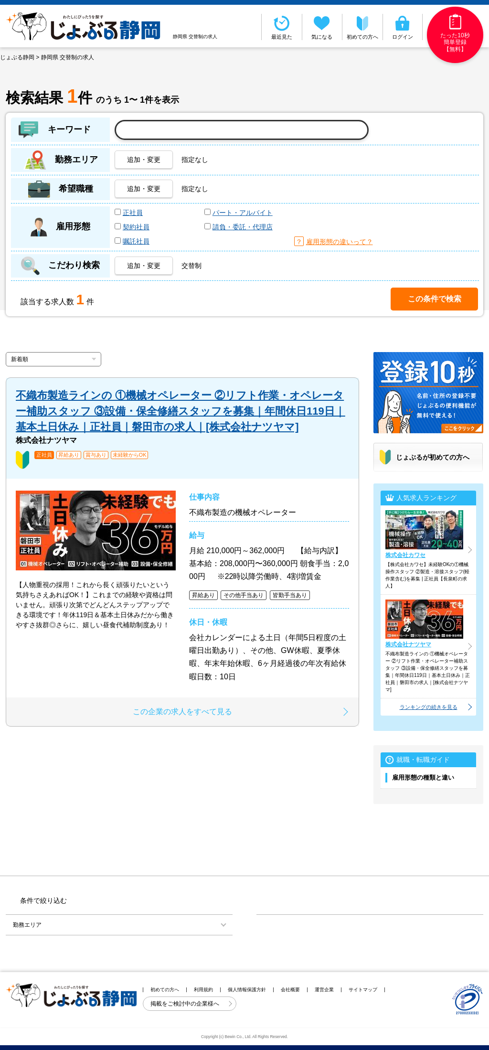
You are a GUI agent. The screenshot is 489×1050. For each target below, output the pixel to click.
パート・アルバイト (243, 212)
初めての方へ (362, 27)
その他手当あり (243, 595)
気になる (322, 27)
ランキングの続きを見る (428, 707)
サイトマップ (363, 989)
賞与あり (95, 455)
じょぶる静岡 (17, 57)
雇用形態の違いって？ (339, 242)
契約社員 (136, 227)
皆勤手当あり (290, 595)
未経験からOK (130, 455)
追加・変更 (143, 159)
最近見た (282, 27)
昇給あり (68, 455)
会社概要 (290, 989)
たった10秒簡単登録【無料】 (454, 33)
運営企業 (324, 989)
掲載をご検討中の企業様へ (185, 1003)
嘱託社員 (136, 241)
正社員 (133, 212)
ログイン (403, 27)
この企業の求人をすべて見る (182, 711)
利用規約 (203, 989)
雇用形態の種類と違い (423, 777)
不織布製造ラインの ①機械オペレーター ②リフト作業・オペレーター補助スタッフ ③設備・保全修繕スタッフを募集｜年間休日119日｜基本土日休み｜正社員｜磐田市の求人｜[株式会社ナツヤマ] (180, 411)
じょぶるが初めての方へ (432, 457)
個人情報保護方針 (247, 989)
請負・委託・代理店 (243, 227)
